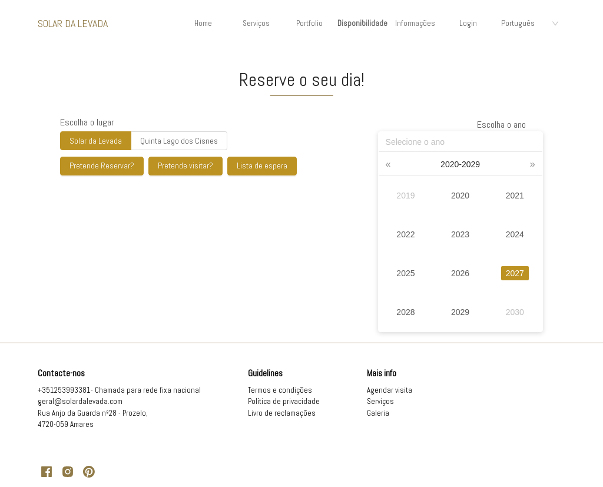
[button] (388, 164)
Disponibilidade (362, 23)
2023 (460, 234)
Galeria (378, 413)
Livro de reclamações (282, 413)
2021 (515, 195)
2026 (460, 273)
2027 (515, 273)
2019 (405, 195)
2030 (515, 312)
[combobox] (530, 23)
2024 (515, 234)
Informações (415, 23)
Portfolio (309, 23)
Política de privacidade (284, 401)
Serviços (256, 23)
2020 (460, 195)
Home (203, 23)
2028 (405, 312)
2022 (405, 234)
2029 (460, 312)
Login (468, 23)
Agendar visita (389, 390)
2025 (405, 273)
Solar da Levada (73, 23)
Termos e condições (280, 390)
